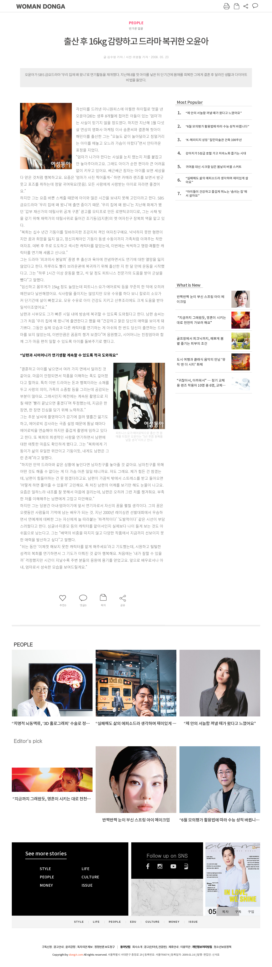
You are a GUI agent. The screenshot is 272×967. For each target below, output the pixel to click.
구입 (251, 911)
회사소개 (137, 947)
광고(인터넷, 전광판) (155, 947)
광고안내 (59, 947)
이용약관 (185, 947)
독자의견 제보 (85, 947)
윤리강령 (70, 947)
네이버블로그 (186, 866)
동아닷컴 (125, 947)
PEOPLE (136, 22)
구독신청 (47, 947)
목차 (225, 911)
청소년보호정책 (222, 947)
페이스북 (147, 866)
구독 (238, 911)
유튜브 (173, 866)
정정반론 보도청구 (104, 947)
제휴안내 (173, 947)
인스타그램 (160, 866)
